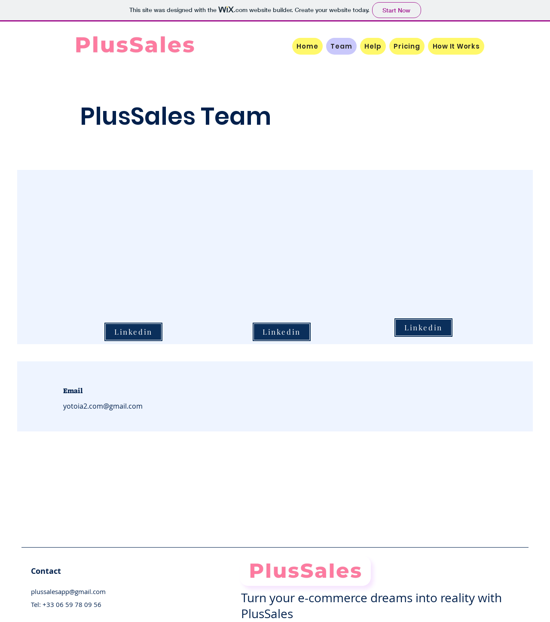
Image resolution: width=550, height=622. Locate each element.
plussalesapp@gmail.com (68, 591)
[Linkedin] (423, 327)
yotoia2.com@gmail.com (103, 406)
